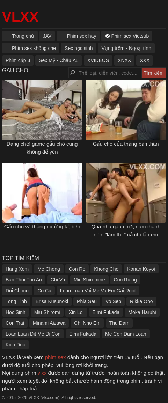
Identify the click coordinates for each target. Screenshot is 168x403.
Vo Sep (113, 301)
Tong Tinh (16, 301)
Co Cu (44, 290)
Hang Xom (17, 269)
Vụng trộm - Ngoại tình (126, 48)
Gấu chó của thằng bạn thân (126, 144)
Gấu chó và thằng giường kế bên (42, 226)
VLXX (20, 16)
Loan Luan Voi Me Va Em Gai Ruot (98, 290)
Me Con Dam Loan (125, 334)
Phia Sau (87, 301)
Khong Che (106, 269)
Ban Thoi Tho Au (24, 280)
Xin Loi (76, 312)
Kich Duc (15, 344)
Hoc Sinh (15, 312)
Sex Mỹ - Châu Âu (59, 60)
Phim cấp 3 (18, 60)
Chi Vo (58, 280)
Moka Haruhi (142, 312)
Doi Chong (17, 290)
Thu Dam (119, 323)
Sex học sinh (79, 48)
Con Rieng (125, 280)
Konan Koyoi (141, 269)
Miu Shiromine (89, 280)
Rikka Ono (141, 301)
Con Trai (15, 323)
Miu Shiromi (47, 312)
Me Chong (48, 269)
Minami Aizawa (49, 323)
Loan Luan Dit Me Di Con (33, 334)
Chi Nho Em (87, 323)
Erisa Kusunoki (52, 301)
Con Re (77, 269)
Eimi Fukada (106, 312)
